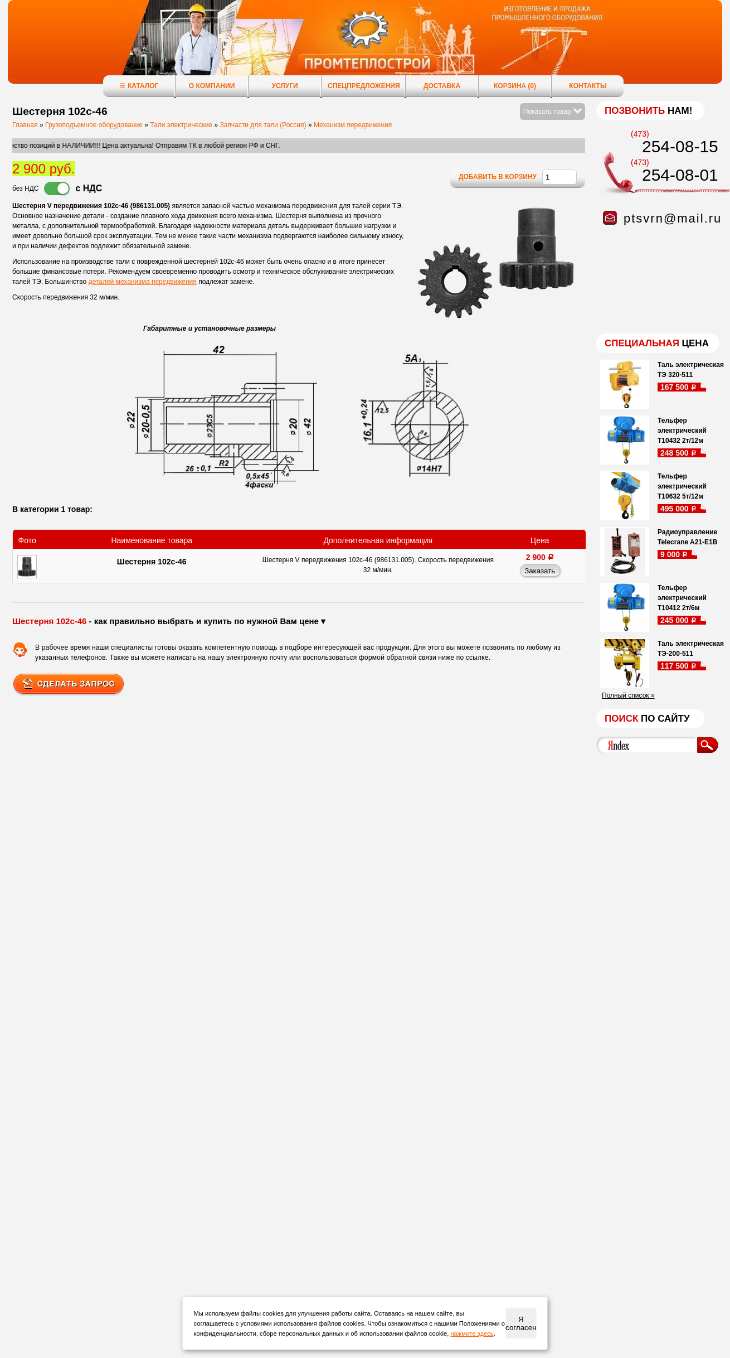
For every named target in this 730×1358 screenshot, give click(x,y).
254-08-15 (680, 146)
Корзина (515, 86)
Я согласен (520, 1323)
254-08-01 (680, 175)
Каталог (139, 85)
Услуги (284, 86)
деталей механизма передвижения (143, 282)
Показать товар (552, 111)
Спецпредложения (364, 86)
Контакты (587, 86)
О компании (212, 86)
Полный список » (628, 695)
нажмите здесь (471, 1333)
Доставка (442, 86)
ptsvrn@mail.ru (673, 218)
